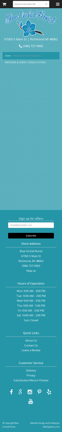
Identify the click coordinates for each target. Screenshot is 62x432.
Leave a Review (31, 350)
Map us (31, 271)
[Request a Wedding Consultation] (31, 131)
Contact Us (31, 345)
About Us (31, 340)
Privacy (31, 375)
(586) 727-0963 (31, 46)
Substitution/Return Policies (31, 380)
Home (8, 55)
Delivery (31, 370)
